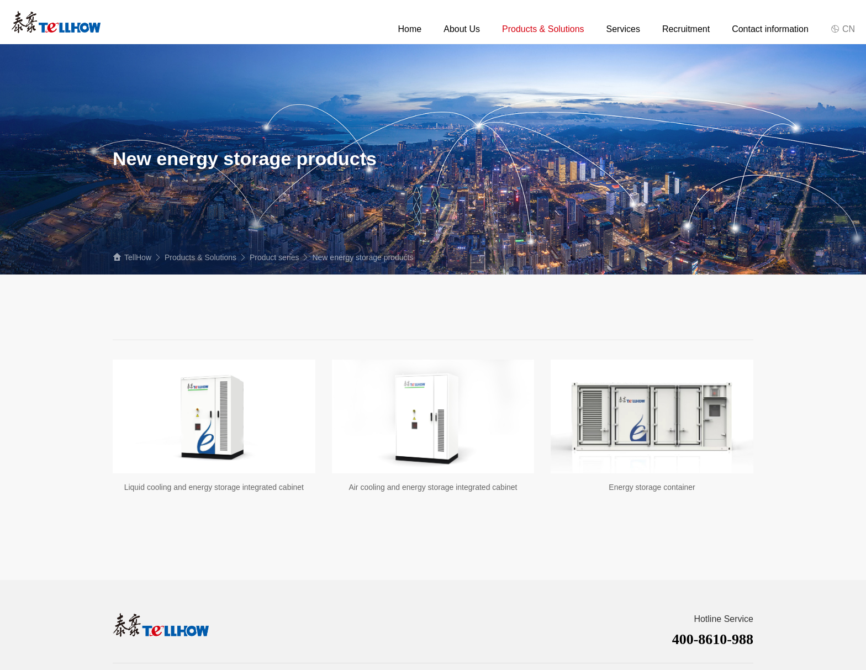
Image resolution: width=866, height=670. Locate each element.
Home (410, 29)
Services (623, 29)
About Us (461, 29)
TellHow (137, 257)
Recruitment (686, 29)
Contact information (770, 29)
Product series (274, 257)
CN (843, 29)
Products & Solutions (543, 29)
